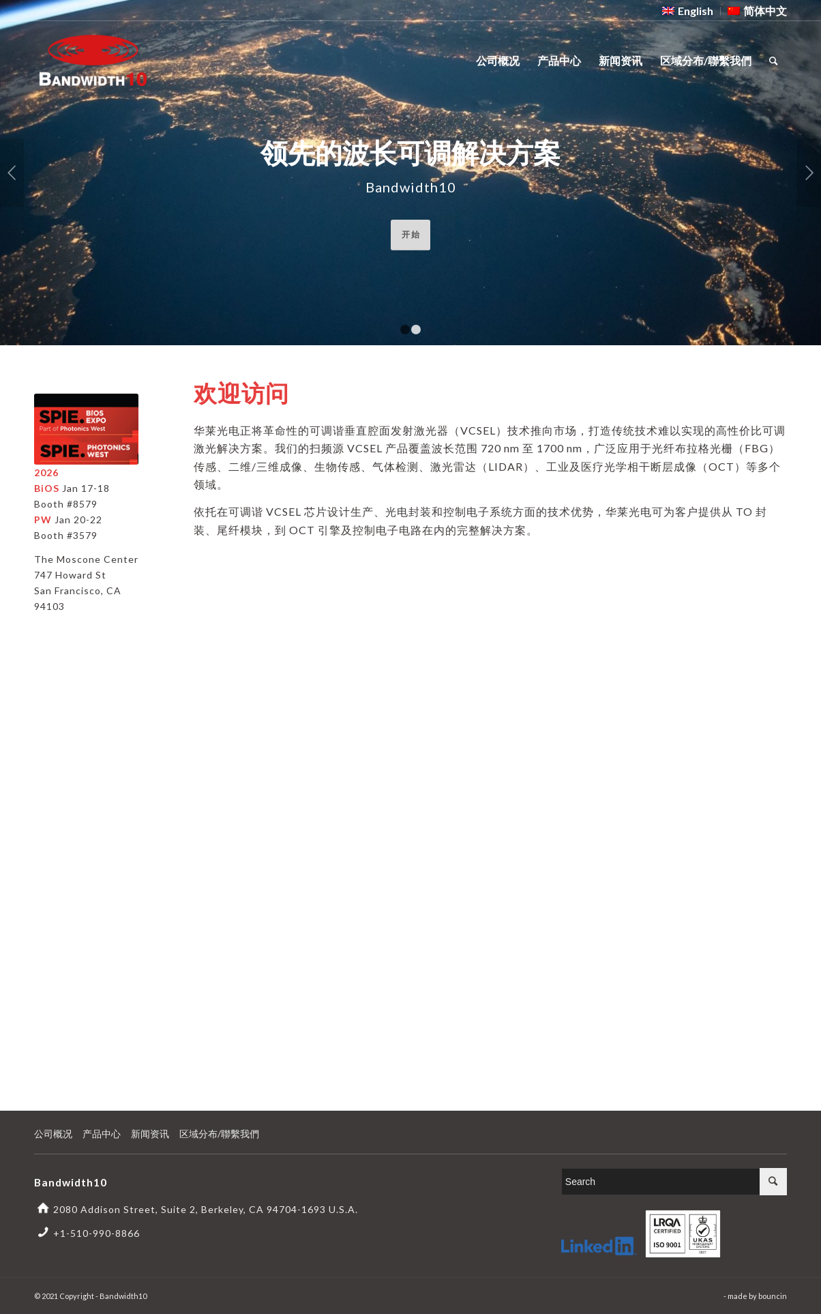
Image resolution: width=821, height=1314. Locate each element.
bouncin (772, 1295)
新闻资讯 (150, 1133)
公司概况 (53, 1133)
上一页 (12, 172)
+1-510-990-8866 (96, 1233)
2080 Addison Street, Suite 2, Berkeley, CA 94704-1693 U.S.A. (205, 1209)
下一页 (809, 172)
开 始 (410, 234)
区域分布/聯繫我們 (219, 1133)
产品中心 (102, 1133)
